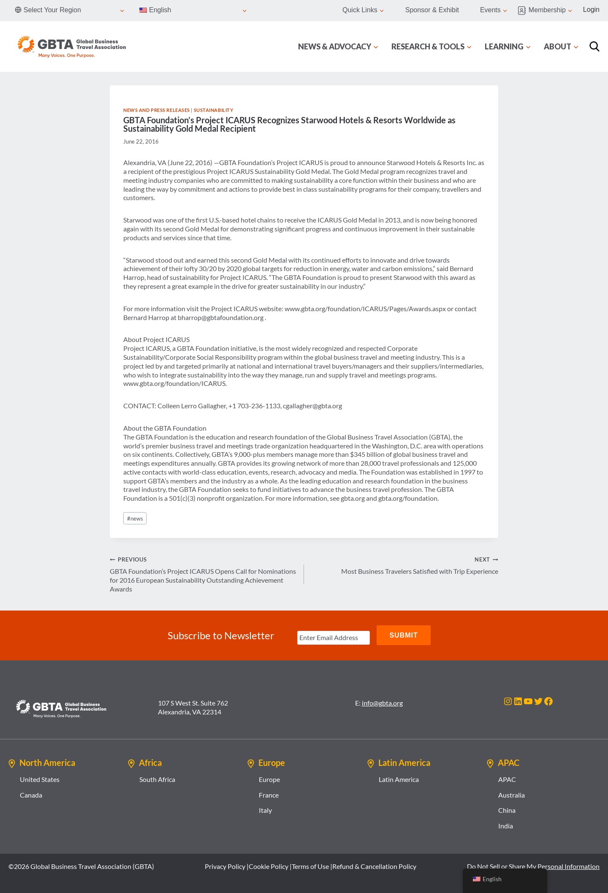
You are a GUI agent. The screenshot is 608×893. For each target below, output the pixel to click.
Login (591, 9)
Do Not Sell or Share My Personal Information (533, 865)
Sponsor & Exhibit (432, 10)
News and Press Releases (156, 110)
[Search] (594, 46)
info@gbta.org (382, 702)
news (135, 518)
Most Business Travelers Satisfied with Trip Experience (404, 565)
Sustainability (213, 110)
